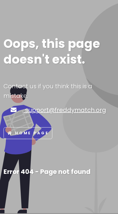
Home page (28, 133)
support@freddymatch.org (65, 110)
